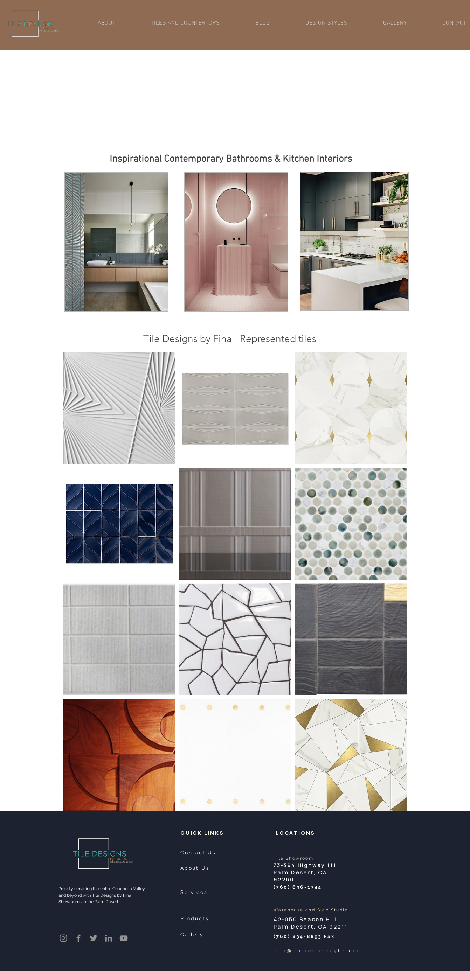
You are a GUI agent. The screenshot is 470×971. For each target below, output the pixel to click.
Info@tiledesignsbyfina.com (320, 950)
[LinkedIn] (108, 938)
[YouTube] (124, 938)
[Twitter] (93, 938)
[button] (185, 21)
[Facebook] (78, 938)
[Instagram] (63, 938)
